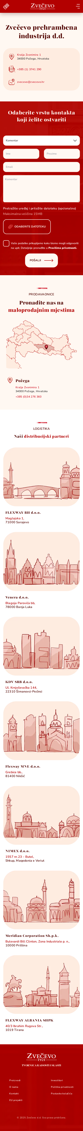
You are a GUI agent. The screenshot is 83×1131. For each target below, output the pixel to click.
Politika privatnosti (62, 1087)
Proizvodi (15, 1080)
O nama (13, 1087)
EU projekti (16, 1100)
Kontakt (14, 1093)
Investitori (57, 1080)
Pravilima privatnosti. (62, 248)
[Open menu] (78, 6)
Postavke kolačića (61, 1093)
